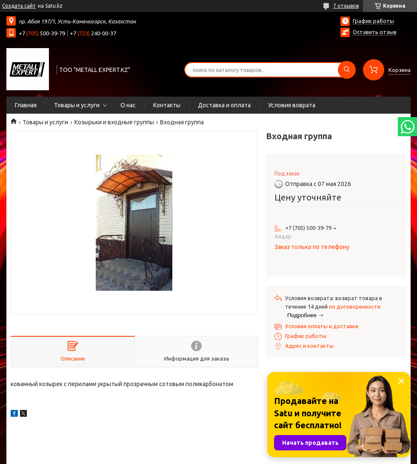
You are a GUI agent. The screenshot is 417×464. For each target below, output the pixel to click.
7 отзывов (346, 6)
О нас (128, 105)
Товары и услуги (77, 105)
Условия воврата (291, 105)
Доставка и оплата (224, 105)
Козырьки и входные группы (114, 122)
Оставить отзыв (375, 32)
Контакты (166, 105)
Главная (26, 105)
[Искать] (347, 70)
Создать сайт (19, 6)
